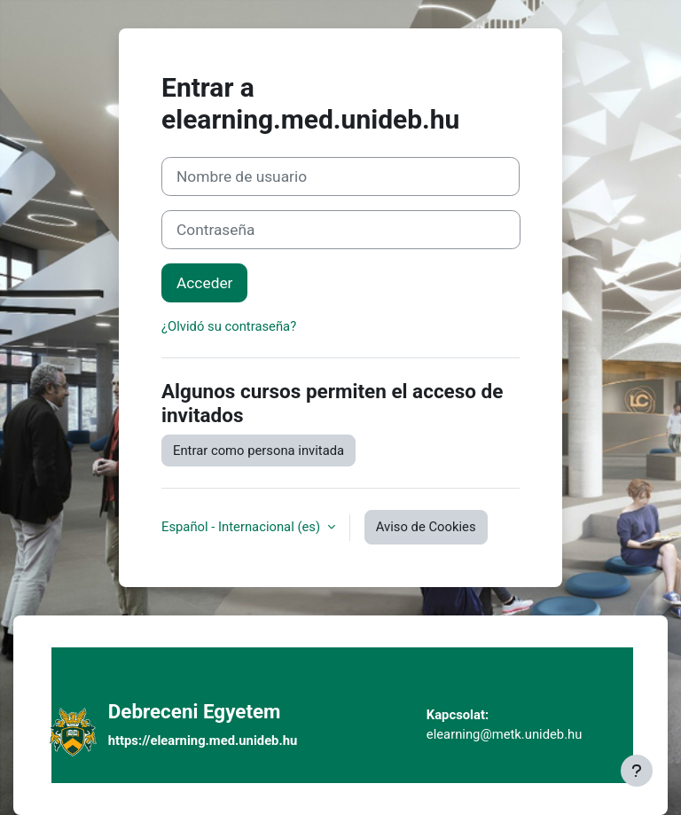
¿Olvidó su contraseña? (228, 326)
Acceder (204, 283)
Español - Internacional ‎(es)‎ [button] (242, 527)
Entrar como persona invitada (258, 450)
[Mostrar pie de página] (637, 771)
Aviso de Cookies (426, 527)
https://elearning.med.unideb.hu (203, 740)
